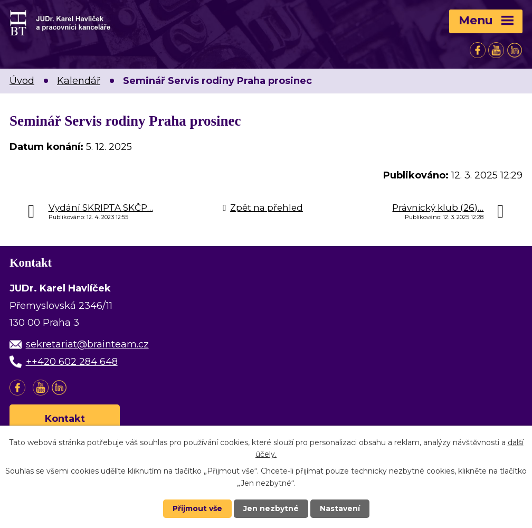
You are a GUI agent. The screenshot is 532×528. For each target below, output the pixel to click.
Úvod (22, 81)
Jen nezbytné (271, 508)
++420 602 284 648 (72, 361)
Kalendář (78, 81)
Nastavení (340, 508)
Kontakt (65, 419)
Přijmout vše (197, 508)
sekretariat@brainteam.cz (87, 344)
